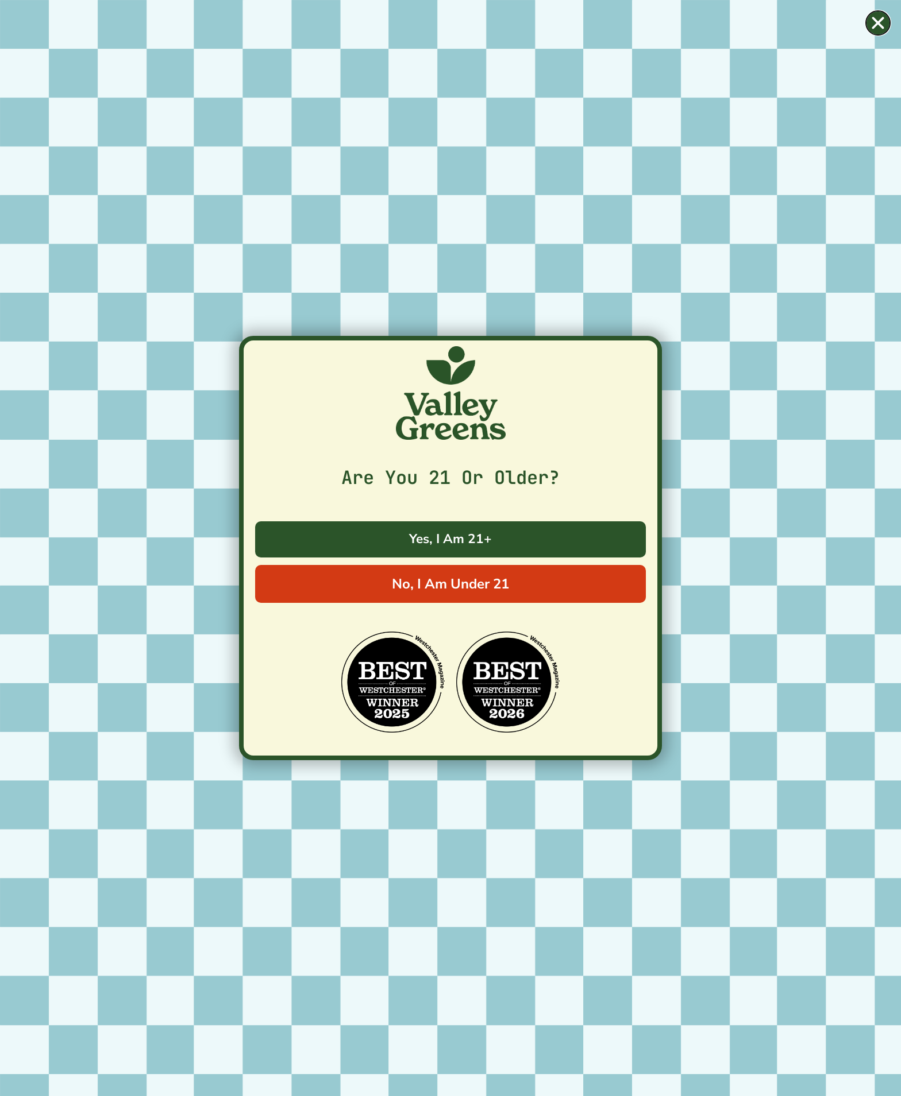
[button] (878, 22)
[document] (450, 548)
